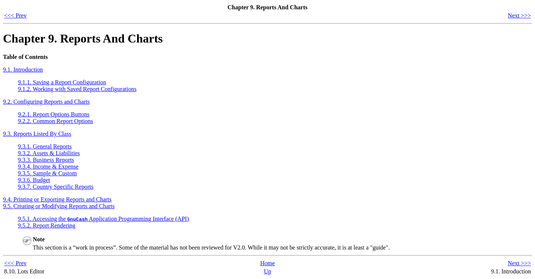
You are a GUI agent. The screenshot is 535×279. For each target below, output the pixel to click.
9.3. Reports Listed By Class (37, 134)
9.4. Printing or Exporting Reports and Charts (57, 199)
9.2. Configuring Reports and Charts (46, 101)
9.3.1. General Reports (45, 146)
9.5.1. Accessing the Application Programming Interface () (103, 219)
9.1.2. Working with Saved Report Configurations (77, 89)
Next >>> (519, 15)
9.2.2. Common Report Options (55, 121)
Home (267, 263)
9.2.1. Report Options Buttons (53, 114)
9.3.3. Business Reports (46, 160)
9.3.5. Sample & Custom (47, 173)
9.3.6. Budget (34, 180)
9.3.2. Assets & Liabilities (49, 153)
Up (267, 271)
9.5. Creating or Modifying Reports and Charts (59, 206)
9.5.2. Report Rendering (46, 225)
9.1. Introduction (23, 69)
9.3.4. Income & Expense (48, 166)
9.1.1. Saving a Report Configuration (62, 82)
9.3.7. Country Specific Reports (56, 187)
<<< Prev (15, 15)
